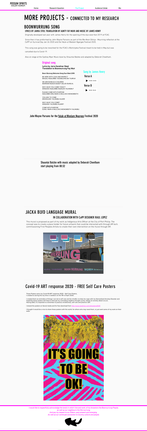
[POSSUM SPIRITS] (20, 3)
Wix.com (81, 429)
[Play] (87, 81)
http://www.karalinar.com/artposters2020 (85, 306)
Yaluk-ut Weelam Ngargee (71, 116)
